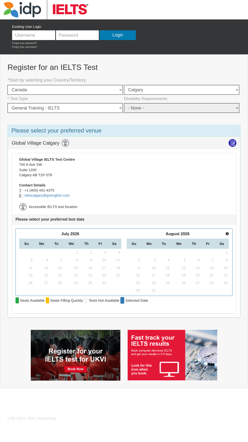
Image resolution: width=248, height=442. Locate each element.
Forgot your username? (24, 47)
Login (117, 35)
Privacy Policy (47, 418)
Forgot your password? (24, 43)
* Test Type (18, 98)
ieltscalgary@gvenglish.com (47, 195)
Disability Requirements (145, 98)
